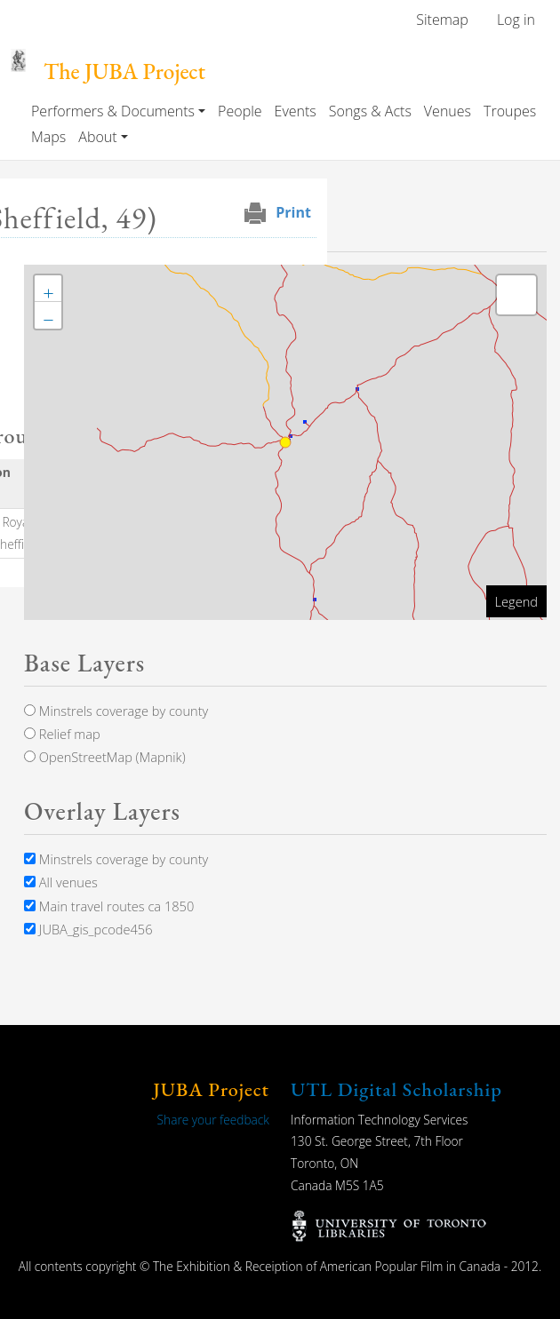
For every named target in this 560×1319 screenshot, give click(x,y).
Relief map (62, 734)
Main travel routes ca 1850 (109, 906)
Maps (48, 137)
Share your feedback (213, 1119)
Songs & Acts (370, 111)
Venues (447, 111)
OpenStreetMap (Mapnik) (105, 757)
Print (293, 212)
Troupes (510, 111)
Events (295, 111)
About (97, 137)
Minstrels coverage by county (116, 710)
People (239, 111)
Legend (516, 601)
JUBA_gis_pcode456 (88, 929)
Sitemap (442, 19)
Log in (516, 19)
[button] (48, 288)
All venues (61, 882)
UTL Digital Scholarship (396, 1089)
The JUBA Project (124, 71)
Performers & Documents (113, 111)
